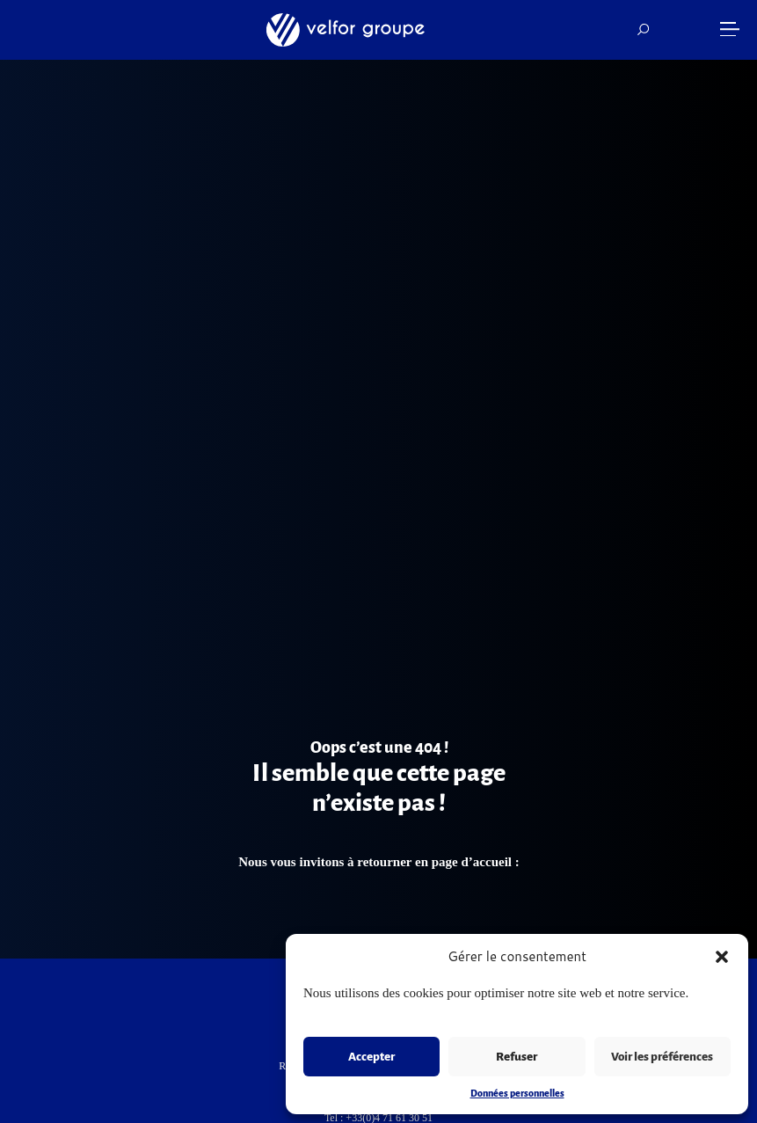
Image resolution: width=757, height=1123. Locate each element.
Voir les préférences (662, 1056)
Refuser (516, 1056)
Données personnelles (517, 1093)
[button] (722, 957)
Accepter (371, 1056)
